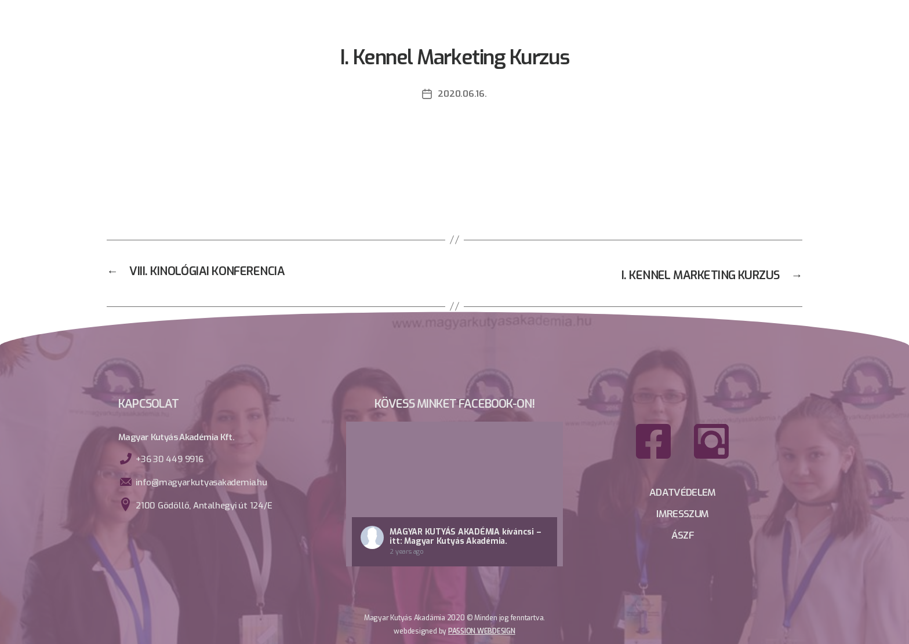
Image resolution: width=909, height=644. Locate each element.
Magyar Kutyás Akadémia (445, 530)
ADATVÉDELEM (682, 492)
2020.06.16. (462, 93)
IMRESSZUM (682, 512)
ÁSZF (682, 533)
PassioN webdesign (481, 630)
